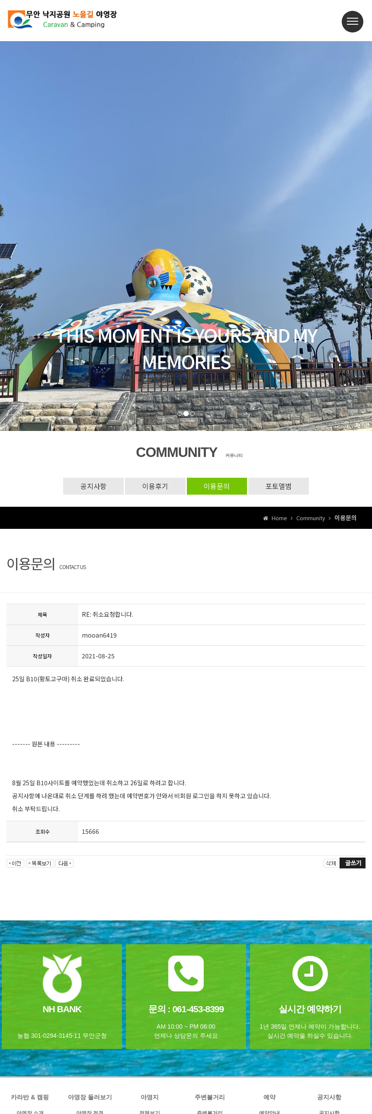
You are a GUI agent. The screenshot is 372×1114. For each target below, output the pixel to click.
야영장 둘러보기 (90, 1097)
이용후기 (155, 486)
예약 (269, 1097)
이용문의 (217, 486)
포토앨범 (279, 486)
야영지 (150, 1097)
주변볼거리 (210, 1097)
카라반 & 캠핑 (30, 1097)
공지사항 (93, 486)
